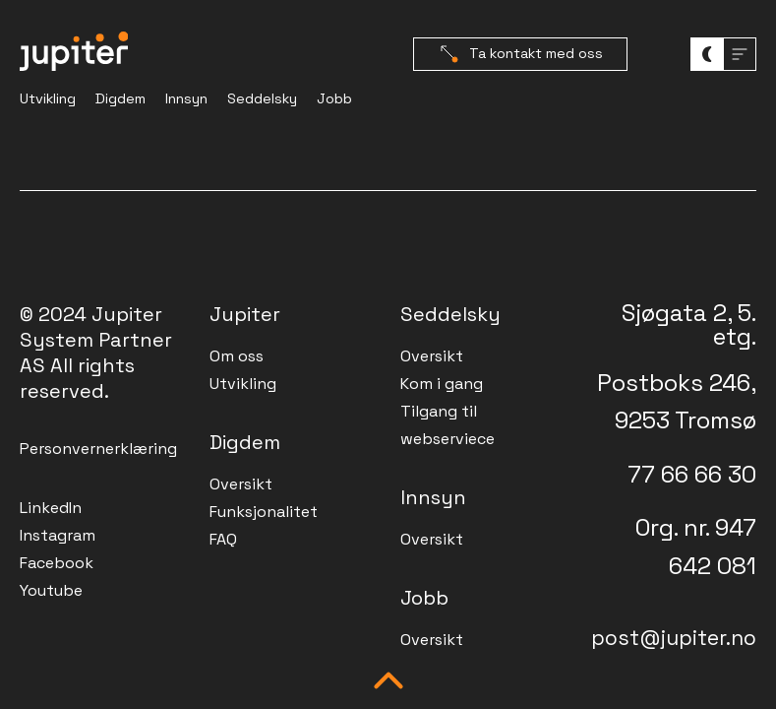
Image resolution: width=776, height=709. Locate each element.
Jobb (334, 98)
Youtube (51, 590)
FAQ (223, 539)
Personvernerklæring (98, 448)
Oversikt (240, 484)
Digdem (120, 98)
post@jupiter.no (673, 638)
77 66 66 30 (691, 474)
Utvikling (48, 98)
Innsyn (186, 98)
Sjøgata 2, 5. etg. (689, 324)
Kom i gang (441, 383)
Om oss (236, 356)
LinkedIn (51, 507)
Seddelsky (262, 98)
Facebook (56, 562)
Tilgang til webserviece (447, 425)
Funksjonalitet (263, 511)
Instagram (57, 535)
